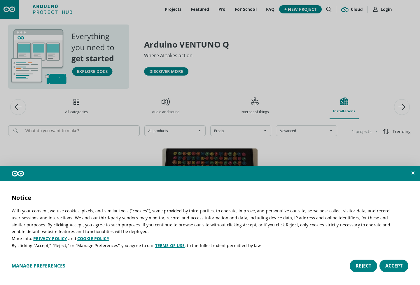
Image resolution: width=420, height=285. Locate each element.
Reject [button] (363, 266)
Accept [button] (393, 266)
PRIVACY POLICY (50, 238)
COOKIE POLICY (93, 238)
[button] (413, 173)
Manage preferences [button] (38, 266)
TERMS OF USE (170, 245)
